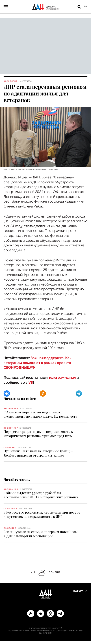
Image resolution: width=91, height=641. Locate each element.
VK (30, 383)
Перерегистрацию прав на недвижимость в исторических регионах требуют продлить (38, 433)
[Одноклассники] (43, 393)
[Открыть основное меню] (5, 6)
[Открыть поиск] (79, 6)
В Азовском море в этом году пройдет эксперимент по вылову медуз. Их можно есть (40, 414)
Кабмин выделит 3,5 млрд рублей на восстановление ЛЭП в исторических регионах (41, 495)
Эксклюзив (10, 81)
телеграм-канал (62, 378)
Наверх (80, 591)
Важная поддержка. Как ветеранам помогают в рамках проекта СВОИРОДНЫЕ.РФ (37, 363)
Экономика (11, 409)
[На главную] (45, 7)
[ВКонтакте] (7, 393)
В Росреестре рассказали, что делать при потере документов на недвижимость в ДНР (42, 514)
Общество (10, 447)
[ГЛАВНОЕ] (60, 613)
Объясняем (11, 509)
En (85, 6)
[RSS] (30, 613)
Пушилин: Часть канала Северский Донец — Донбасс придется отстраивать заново (38, 453)
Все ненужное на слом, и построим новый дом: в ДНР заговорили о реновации (41, 533)
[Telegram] (79, 393)
